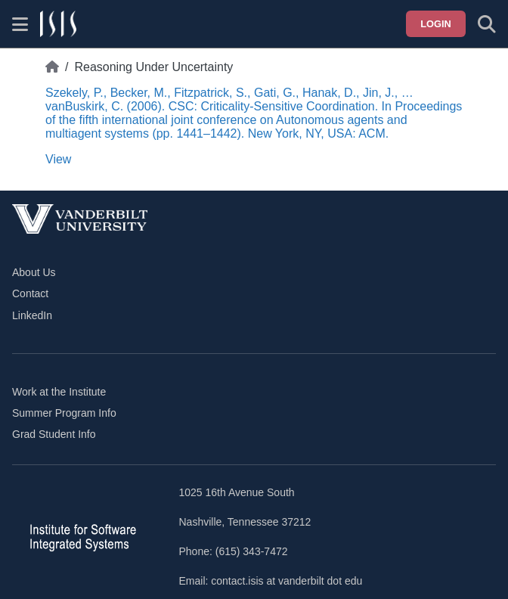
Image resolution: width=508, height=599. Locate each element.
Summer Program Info (64, 413)
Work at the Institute (59, 392)
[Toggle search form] (487, 24)
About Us (34, 272)
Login (435, 23)
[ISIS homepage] (58, 24)
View (58, 159)
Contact (30, 293)
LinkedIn (32, 315)
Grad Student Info (54, 434)
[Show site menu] (20, 24)
